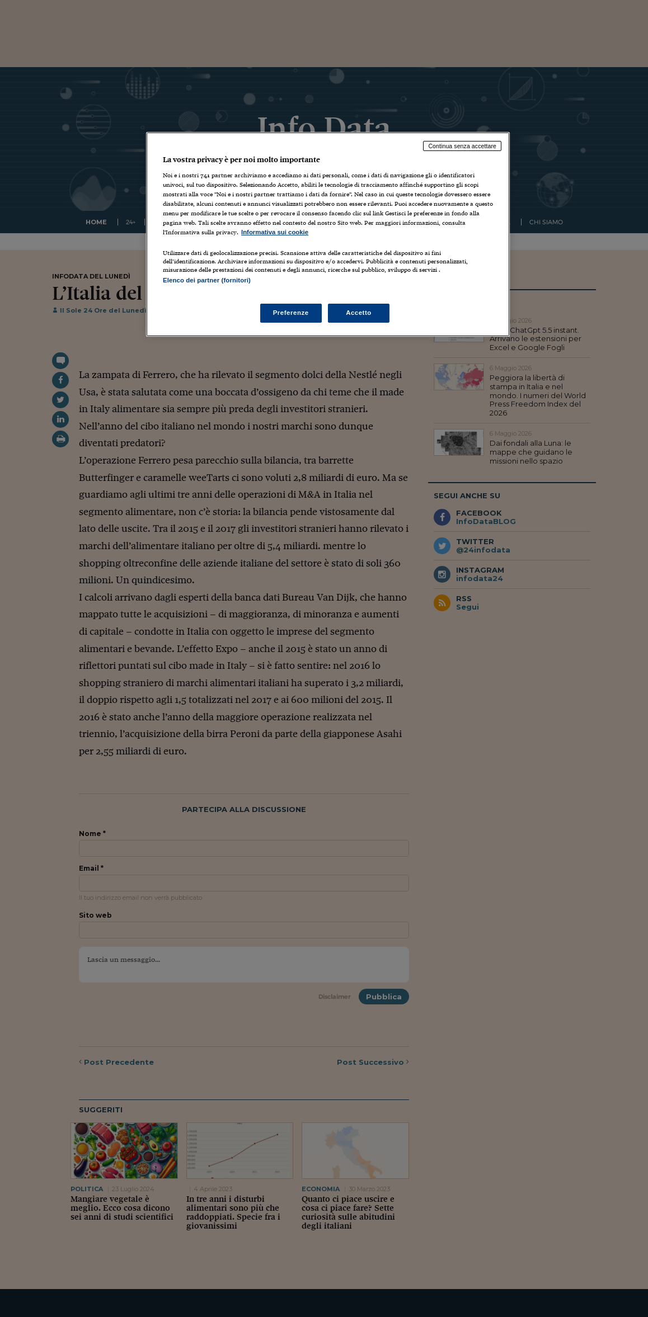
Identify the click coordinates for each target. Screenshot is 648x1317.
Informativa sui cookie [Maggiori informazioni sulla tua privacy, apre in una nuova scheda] (274, 232)
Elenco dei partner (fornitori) (207, 280)
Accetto (359, 312)
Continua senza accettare (462, 146)
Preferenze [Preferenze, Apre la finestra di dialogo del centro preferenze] (291, 312)
